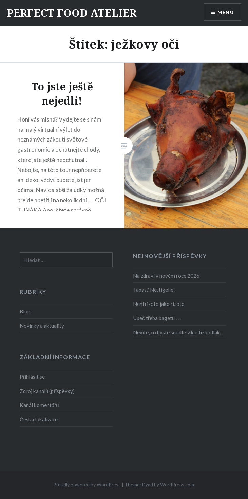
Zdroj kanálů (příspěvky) (47, 391)
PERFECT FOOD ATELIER (71, 13)
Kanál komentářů (39, 405)
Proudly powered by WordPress (87, 484)
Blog (25, 311)
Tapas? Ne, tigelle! (154, 290)
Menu (225, 12)
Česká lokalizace (39, 419)
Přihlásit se (32, 377)
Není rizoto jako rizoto (159, 304)
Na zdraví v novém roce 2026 (166, 276)
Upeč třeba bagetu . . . (157, 318)
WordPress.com (177, 484)
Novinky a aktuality (42, 325)
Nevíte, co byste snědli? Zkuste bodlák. (177, 332)
